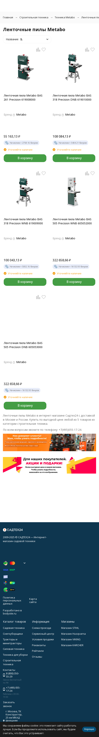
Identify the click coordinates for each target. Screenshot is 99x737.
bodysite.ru (9, 613)
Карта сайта (33, 600)
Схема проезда (41, 628)
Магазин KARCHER (72, 645)
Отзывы (37, 656)
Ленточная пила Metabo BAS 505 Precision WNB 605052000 (72, 221)
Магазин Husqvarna (73, 633)
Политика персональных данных (12, 600)
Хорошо (89, 729)
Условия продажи (43, 639)
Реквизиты (39, 645)
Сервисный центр (43, 633)
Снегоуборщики (13, 633)
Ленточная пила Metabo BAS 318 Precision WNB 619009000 (23, 221)
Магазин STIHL (70, 628)
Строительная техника (33, 17)
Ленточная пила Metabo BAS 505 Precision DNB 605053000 (23, 345)
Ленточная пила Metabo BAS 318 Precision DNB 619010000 (72, 97)
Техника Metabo (65, 17)
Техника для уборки (15, 654)
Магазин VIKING (70, 639)
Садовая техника (14, 628)
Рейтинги (38, 651)
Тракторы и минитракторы (12, 641)
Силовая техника (13, 649)
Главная (8, 17)
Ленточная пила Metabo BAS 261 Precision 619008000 (23, 97)
